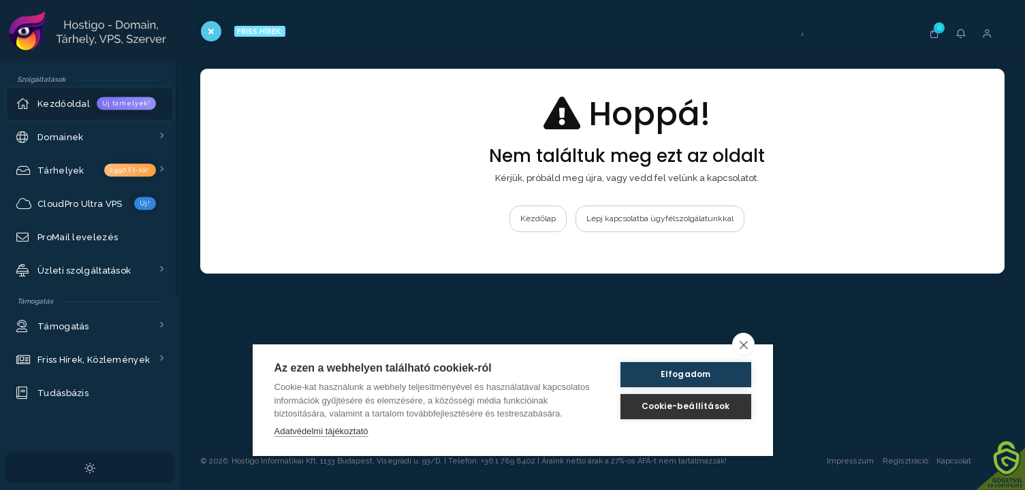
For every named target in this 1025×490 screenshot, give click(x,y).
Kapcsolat (967, 461)
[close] (743, 344)
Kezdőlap (538, 218)
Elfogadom (686, 374)
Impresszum (850, 461)
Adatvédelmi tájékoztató (321, 431)
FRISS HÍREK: (260, 31)
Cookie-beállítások (686, 406)
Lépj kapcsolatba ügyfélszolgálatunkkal (660, 218)
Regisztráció (905, 461)
